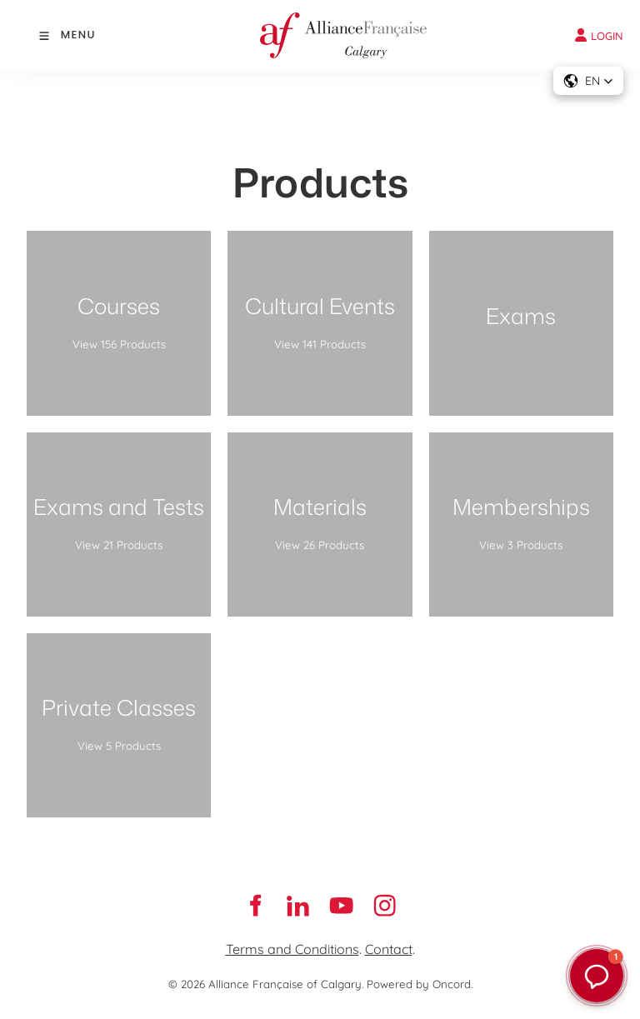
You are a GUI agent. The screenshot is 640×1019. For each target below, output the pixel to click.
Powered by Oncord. (419, 984)
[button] (588, 80)
